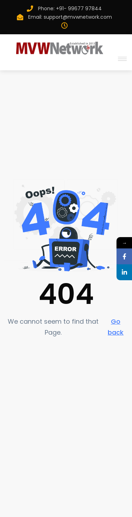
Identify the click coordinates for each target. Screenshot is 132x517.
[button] (121, 58)
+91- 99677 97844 (79, 8)
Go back (116, 327)
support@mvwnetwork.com (78, 16)
